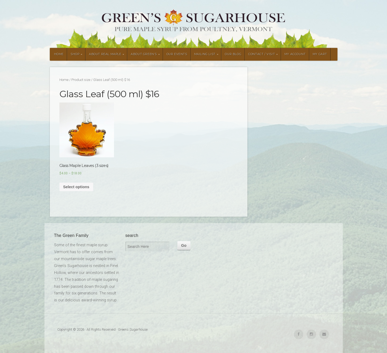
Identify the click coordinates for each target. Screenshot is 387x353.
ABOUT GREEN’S (144, 54)
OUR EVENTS (176, 54)
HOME (59, 54)
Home (63, 80)
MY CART (320, 54)
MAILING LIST (204, 54)
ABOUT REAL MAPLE (105, 54)
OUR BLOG (233, 54)
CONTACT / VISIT (261, 54)
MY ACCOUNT (295, 54)
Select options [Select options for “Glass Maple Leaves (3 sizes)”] (76, 187)
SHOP (75, 54)
